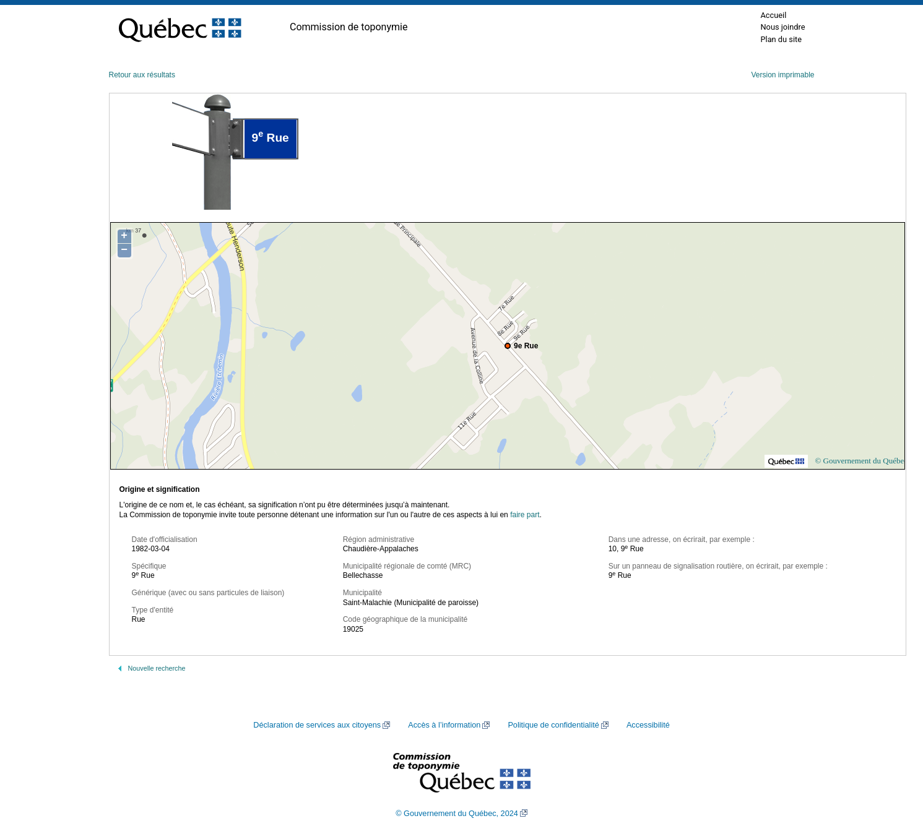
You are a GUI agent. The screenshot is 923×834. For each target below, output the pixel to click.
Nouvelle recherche (157, 668)
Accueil (773, 15)
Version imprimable (782, 75)
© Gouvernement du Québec (861, 460)
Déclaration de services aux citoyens (317, 725)
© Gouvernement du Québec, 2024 (457, 813)
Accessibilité (648, 725)
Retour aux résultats (142, 75)
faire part (524, 514)
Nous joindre (782, 27)
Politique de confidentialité (553, 725)
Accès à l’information (444, 725)
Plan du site (781, 39)
